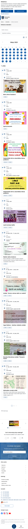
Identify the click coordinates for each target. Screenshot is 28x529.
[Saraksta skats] (26, 37)
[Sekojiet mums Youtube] (10, 513)
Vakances (3, 465)
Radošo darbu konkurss (9, 257)
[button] (3, 49)
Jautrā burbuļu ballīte (9, 225)
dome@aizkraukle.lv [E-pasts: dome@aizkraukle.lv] (6, 497)
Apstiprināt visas (20, 11)
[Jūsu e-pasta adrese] (14, 452)
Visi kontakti (7, 505)
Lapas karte (3, 483)
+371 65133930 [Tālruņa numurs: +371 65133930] (5, 496)
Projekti (3, 469)
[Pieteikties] (14, 456)
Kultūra (5, 96)
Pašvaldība (3, 470)
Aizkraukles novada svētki (10, 390)
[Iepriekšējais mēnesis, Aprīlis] (2, 42)
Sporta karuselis (7, 126)
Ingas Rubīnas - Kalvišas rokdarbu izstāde (14, 325)
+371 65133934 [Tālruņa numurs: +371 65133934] (5, 494)
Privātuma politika (5, 479)
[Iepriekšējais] (2, 423)
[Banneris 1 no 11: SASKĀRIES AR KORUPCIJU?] (14, 423)
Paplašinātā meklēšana (6, 33)
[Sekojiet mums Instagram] (4, 513)
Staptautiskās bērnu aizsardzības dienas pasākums (14, 159)
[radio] (6, 438)
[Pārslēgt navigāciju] (14, 526)
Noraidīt (7, 11)
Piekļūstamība (4, 481)
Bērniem (5, 162)
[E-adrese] (3, 502)
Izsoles (2, 472)
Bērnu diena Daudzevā (9, 94)
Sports (5, 128)
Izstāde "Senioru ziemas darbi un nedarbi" (14, 293)
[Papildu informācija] (6, 502)
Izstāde (5, 295)
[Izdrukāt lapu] (14, 411)
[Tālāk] (25, 423)
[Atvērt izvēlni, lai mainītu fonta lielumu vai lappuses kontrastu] (21, 526)
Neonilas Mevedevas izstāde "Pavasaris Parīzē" (14, 357)
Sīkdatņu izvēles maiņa (6, 485)
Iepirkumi (3, 467)
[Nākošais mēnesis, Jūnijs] (25, 42)
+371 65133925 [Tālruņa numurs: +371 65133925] (5, 492)
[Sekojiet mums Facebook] (2, 513)
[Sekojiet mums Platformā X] (7, 513)
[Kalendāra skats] (23, 37)
